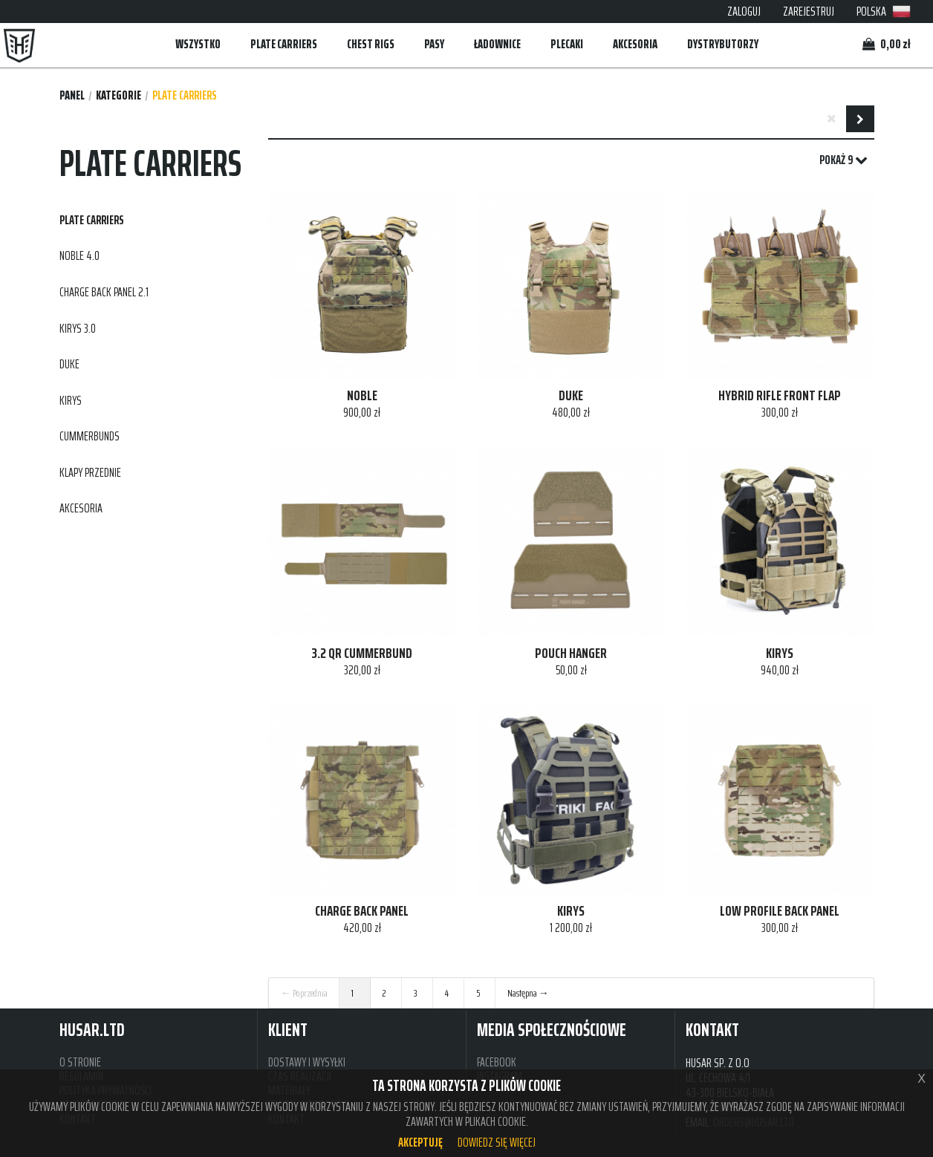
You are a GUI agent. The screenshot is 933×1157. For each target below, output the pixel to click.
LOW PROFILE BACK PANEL (779, 911)
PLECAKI (566, 43)
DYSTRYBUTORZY (722, 43)
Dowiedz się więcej (497, 1142)
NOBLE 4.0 (79, 255)
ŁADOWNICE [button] (497, 43)
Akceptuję (420, 1142)
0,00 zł (886, 43)
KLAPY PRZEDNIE (90, 472)
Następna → (528, 993)
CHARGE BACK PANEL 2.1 (104, 292)
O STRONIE (80, 1062)
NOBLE (362, 395)
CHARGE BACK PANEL (362, 911)
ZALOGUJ (744, 11)
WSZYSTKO (198, 43)
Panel (72, 95)
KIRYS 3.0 (77, 328)
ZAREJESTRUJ (808, 11)
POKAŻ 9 (843, 160)
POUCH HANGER (571, 653)
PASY (434, 43)
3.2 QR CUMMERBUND (361, 653)
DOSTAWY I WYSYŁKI (306, 1062)
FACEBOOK (496, 1062)
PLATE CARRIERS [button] (283, 43)
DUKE (69, 364)
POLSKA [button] (883, 11)
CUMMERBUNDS (89, 436)
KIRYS (70, 400)
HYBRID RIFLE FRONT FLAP (779, 395)
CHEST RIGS (370, 43)
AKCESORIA (635, 43)
